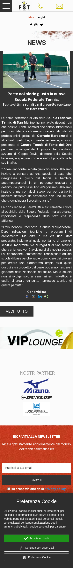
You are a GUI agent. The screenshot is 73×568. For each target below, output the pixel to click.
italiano (31, 17)
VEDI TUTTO (17, 311)
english (42, 17)
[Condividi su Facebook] (27, 296)
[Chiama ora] (40, 6)
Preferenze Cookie (36, 557)
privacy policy (55, 489)
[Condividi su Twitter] (33, 296)
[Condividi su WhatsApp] (46, 296)
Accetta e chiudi (36, 538)
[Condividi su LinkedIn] (40, 296)
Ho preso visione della (38, 489)
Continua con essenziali (36, 548)
